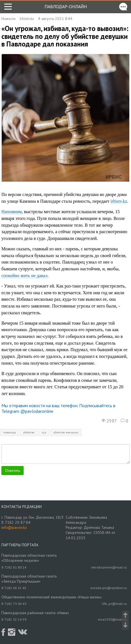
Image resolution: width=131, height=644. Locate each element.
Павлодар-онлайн (66, 6)
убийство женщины (66, 432)
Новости (8, 18)
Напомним (11, 211)
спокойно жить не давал (24, 275)
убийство (28, 432)
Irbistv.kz (26, 18)
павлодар (9, 432)
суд (44, 432)
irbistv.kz (118, 201)
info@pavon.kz (14, 527)
